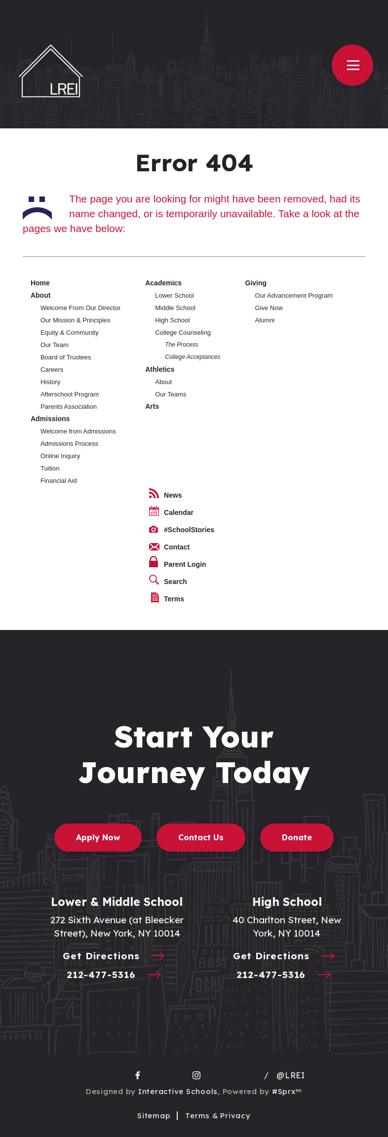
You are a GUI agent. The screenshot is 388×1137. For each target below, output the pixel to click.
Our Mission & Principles (75, 320)
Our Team (54, 345)
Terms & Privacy (217, 1115)
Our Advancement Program (294, 295)
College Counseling (183, 332)
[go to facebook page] (138, 1075)
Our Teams (170, 394)
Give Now (269, 308)
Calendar (171, 511)
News (165, 493)
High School (172, 320)
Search (168, 580)
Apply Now (98, 837)
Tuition (50, 468)
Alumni (265, 320)
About (40, 295)
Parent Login (177, 562)
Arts (152, 406)
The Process (181, 344)
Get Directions (117, 956)
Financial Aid (58, 480)
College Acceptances (192, 356)
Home (40, 283)
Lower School (174, 295)
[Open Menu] (352, 65)
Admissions (50, 419)
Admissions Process (69, 443)
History (50, 382)
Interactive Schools (178, 1091)
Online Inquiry (60, 456)
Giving (256, 283)
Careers (51, 369)
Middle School (175, 308)
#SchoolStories (181, 530)
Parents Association (68, 406)
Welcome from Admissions (78, 431)
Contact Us (201, 837)
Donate (297, 837)
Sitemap (153, 1115)
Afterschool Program (69, 394)
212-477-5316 (117, 975)
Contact (169, 547)
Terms (167, 597)
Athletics (159, 369)
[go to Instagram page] (197, 1075)
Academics (163, 283)
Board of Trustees (65, 357)
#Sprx (287, 1091)
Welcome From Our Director (80, 308)
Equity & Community (69, 332)
